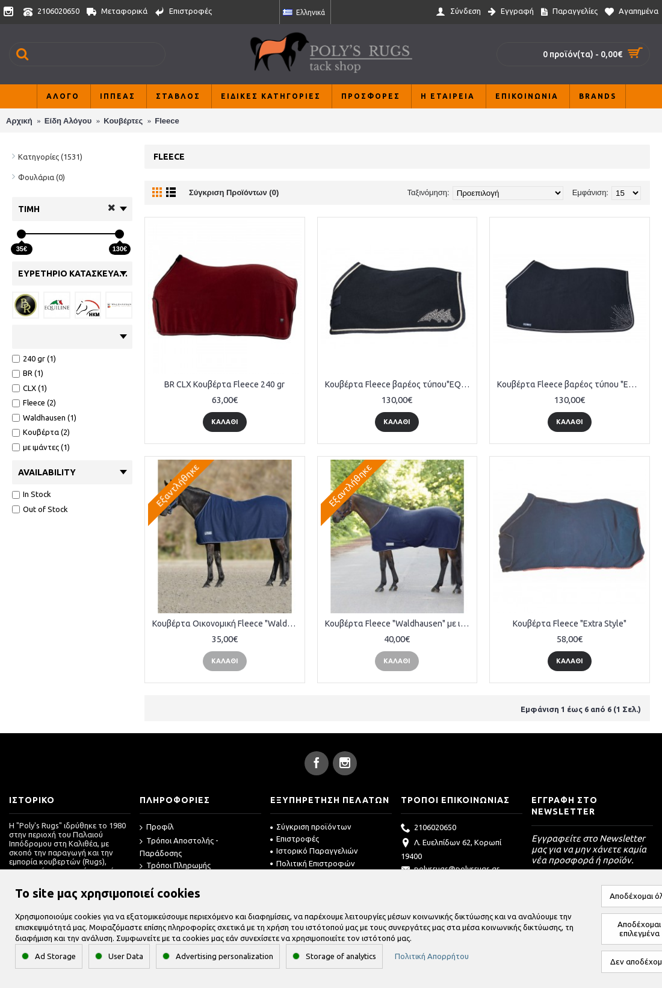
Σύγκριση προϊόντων (310, 826)
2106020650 (428, 828)
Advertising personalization (224, 956)
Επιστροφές (294, 838)
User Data (125, 956)
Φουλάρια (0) (41, 177)
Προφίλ (157, 827)
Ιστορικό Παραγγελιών (314, 850)
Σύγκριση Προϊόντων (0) (234, 192)
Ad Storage (55, 956)
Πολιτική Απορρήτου (432, 956)
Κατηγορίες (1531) (50, 156)
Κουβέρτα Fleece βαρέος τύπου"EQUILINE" (399, 384)
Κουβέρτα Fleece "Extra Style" (569, 623)
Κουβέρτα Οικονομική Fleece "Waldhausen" (227, 623)
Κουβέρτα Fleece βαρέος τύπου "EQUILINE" (571, 384)
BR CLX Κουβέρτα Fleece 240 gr (224, 384)
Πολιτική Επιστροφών (312, 863)
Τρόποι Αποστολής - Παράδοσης (179, 846)
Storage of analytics (341, 956)
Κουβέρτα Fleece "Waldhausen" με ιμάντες (399, 623)
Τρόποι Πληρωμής (175, 866)
